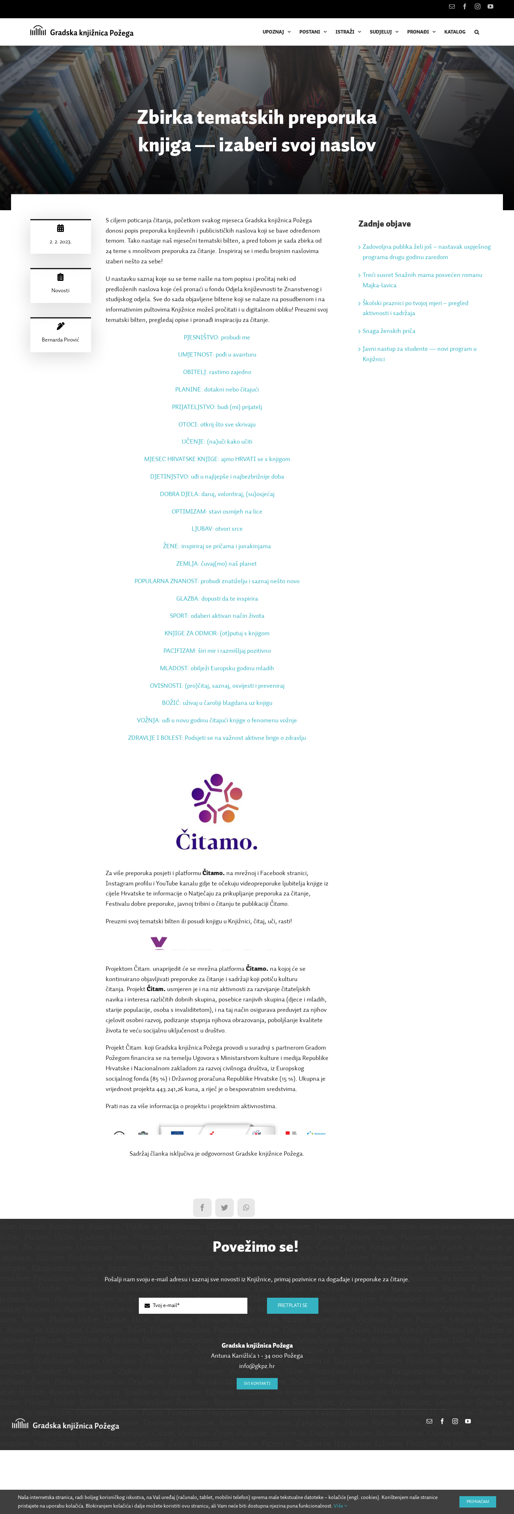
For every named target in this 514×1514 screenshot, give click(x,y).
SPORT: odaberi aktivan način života (217, 618)
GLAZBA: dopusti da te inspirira (217, 600)
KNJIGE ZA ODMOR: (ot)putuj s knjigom (217, 635)
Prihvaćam (478, 1502)
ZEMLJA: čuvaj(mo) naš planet (216, 565)
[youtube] (468, 1487)
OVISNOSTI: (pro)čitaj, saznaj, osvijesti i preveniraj (217, 687)
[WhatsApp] (246, 1276)
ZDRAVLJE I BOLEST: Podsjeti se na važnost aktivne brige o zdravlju (217, 740)
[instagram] (455, 1487)
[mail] (429, 1487)
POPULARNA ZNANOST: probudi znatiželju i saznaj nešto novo (217, 583)
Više (341, 1506)
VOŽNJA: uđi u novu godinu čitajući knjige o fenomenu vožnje (217, 722)
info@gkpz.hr (257, 1432)
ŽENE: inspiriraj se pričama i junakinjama (217, 548)
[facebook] (442, 1487)
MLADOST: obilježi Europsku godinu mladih (217, 670)
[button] (477, 32)
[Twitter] (224, 1276)
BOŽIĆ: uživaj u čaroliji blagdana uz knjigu (217, 705)
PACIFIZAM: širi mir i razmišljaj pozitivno (217, 653)
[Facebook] (202, 1276)
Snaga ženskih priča (389, 333)
